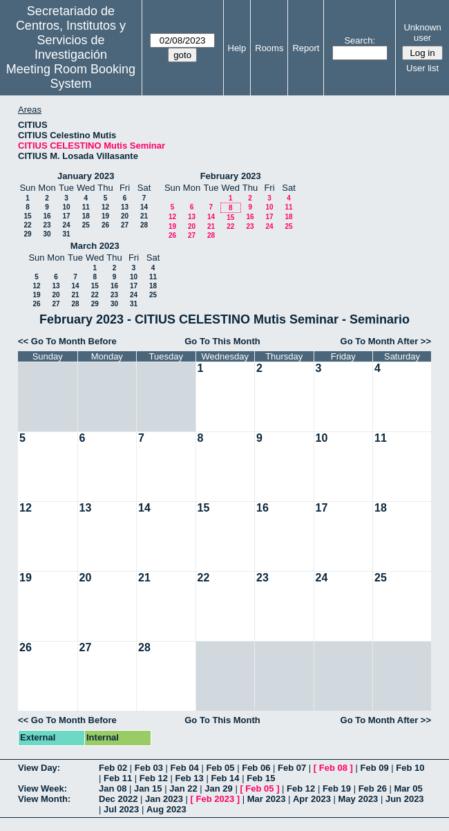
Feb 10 (410, 768)
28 (144, 225)
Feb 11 (118, 778)
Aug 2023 (166, 809)
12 (105, 207)
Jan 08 (112, 788)
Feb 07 (292, 768)
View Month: (44, 799)
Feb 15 (261, 778)
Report (305, 48)
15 (27, 216)
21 (144, 216)
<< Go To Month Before (67, 341)
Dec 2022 (118, 799)
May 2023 (358, 799)
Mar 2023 (266, 799)
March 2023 (95, 246)
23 (46, 225)
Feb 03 (149, 768)
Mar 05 (408, 788)
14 (144, 207)
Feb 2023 (215, 799)
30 (46, 234)
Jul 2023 (121, 809)
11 (86, 207)
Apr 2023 (312, 799)
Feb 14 (225, 778)
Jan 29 (218, 788)
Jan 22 (183, 788)
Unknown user (422, 32)
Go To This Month (222, 341)
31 (66, 234)
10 (66, 207)
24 (66, 225)
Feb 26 (373, 788)
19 (105, 216)
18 (86, 216)
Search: (359, 40)
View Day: (39, 768)
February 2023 (230, 176)
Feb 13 (189, 778)
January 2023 (85, 176)
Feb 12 (154, 778)
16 (46, 216)
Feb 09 (374, 768)
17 (66, 216)
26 (105, 225)
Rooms (269, 48)
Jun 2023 (404, 799)
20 (124, 216)
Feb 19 (337, 788)
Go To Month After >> (386, 341)
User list (422, 68)
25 (86, 225)
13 (124, 207)
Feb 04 (185, 768)
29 (27, 234)
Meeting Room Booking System (70, 76)
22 (27, 225)
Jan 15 (148, 788)
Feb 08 (333, 768)
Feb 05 (220, 768)
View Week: (42, 788)
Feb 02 (113, 768)
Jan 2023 (164, 799)
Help (237, 48)
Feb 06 (256, 768)
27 (124, 225)
